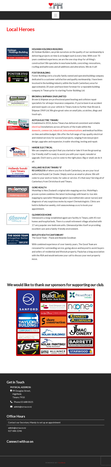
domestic (36, 130)
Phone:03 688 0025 (23, 402)
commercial (46, 130)
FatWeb (61, 463)
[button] (55, 15)
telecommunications (72, 130)
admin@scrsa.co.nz (23, 406)
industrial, (58, 130)
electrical (36, 126)
